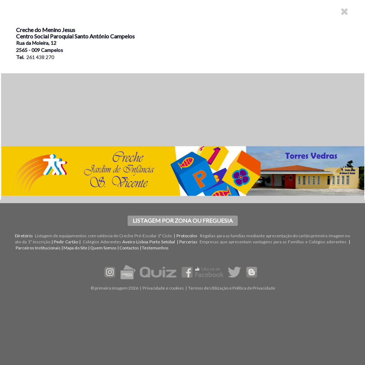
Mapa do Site (75, 247)
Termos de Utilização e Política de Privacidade (231, 288)
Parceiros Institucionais (38, 247)
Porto (154, 241)
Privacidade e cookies (163, 288)
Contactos (129, 247)
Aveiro (128, 241)
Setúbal (168, 241)
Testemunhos (155, 247)
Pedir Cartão (66, 241)
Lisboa (142, 241)
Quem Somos (103, 247)
